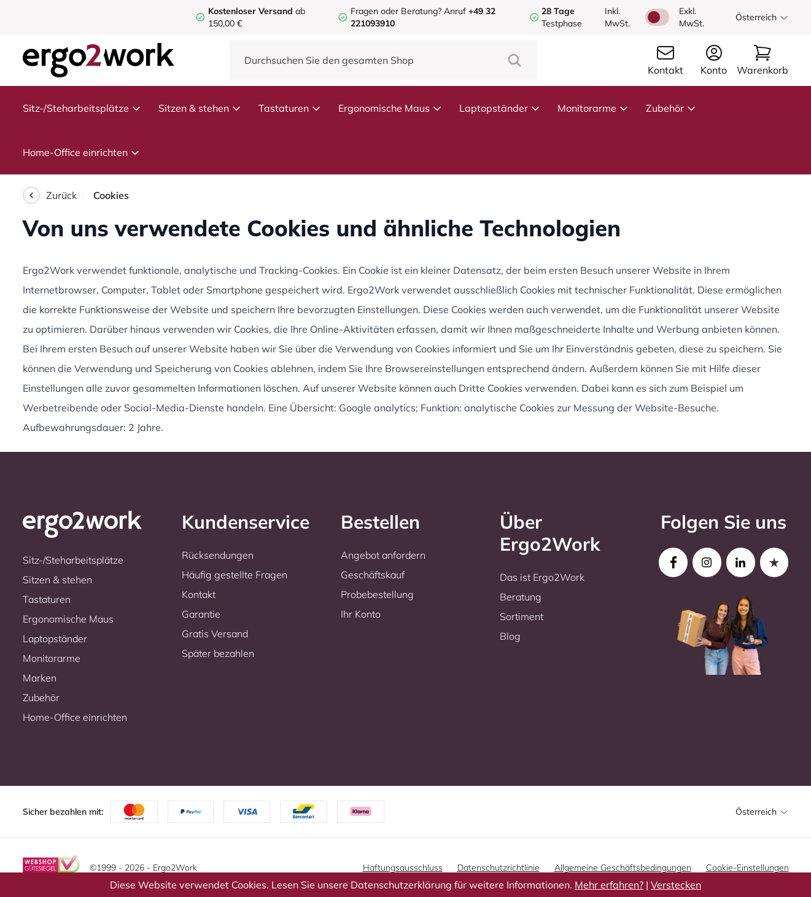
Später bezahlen (218, 653)
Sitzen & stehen (199, 108)
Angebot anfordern (383, 555)
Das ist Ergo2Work (542, 577)
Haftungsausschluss (403, 867)
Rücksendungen (218, 555)
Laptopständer (499, 108)
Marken (39, 678)
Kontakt (198, 594)
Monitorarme (593, 108)
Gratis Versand (215, 633)
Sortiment (521, 616)
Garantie (201, 614)
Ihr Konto (361, 614)
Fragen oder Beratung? (396, 11)
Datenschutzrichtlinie (498, 867)
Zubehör (671, 108)
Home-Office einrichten (81, 152)
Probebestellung (377, 594)
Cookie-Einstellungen (747, 867)
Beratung (520, 597)
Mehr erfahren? (609, 885)
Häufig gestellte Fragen (234, 575)
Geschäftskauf (373, 575)
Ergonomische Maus (390, 108)
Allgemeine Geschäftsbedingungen (622, 867)
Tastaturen (289, 108)
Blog (510, 636)
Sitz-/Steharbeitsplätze (82, 108)
